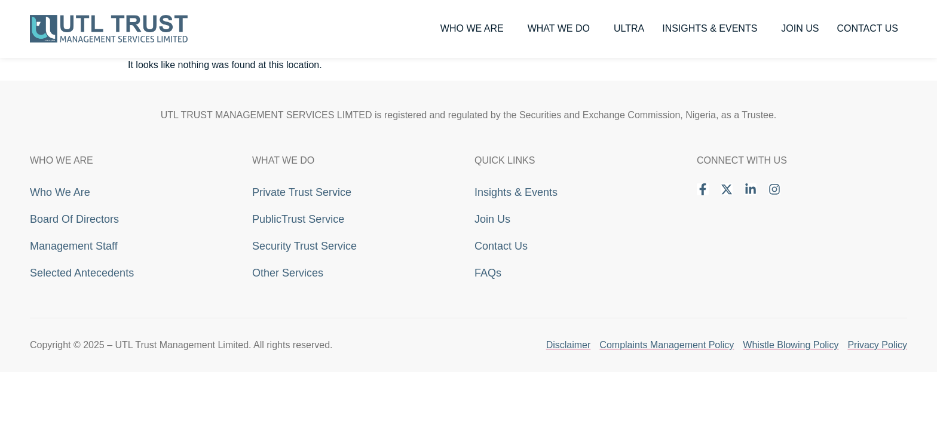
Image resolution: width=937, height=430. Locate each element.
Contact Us (867, 28)
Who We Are (475, 29)
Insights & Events (712, 29)
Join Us (800, 28)
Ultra (629, 28)
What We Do (562, 29)
